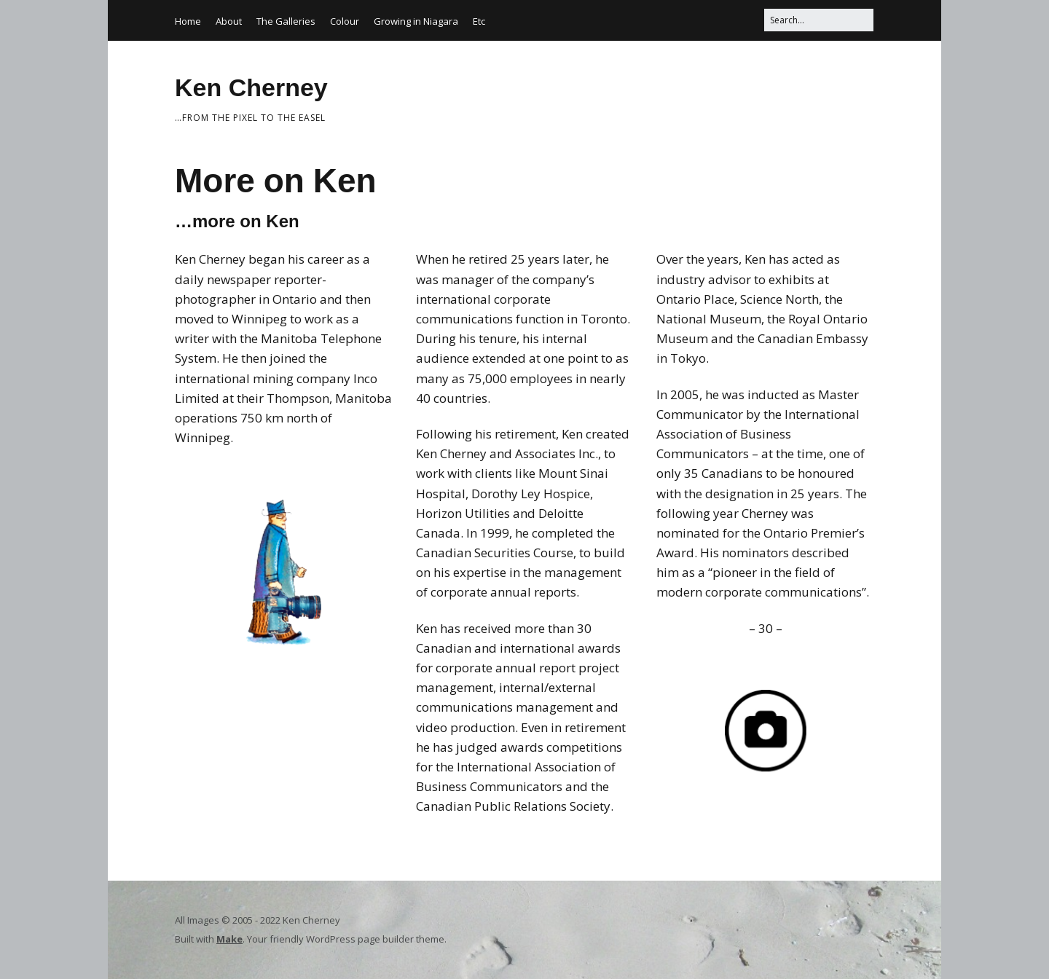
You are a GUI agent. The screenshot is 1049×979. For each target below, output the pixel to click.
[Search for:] (818, 20)
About (229, 21)
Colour (344, 21)
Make (229, 938)
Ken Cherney (251, 87)
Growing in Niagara (416, 21)
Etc (479, 21)
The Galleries (285, 21)
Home (188, 21)
